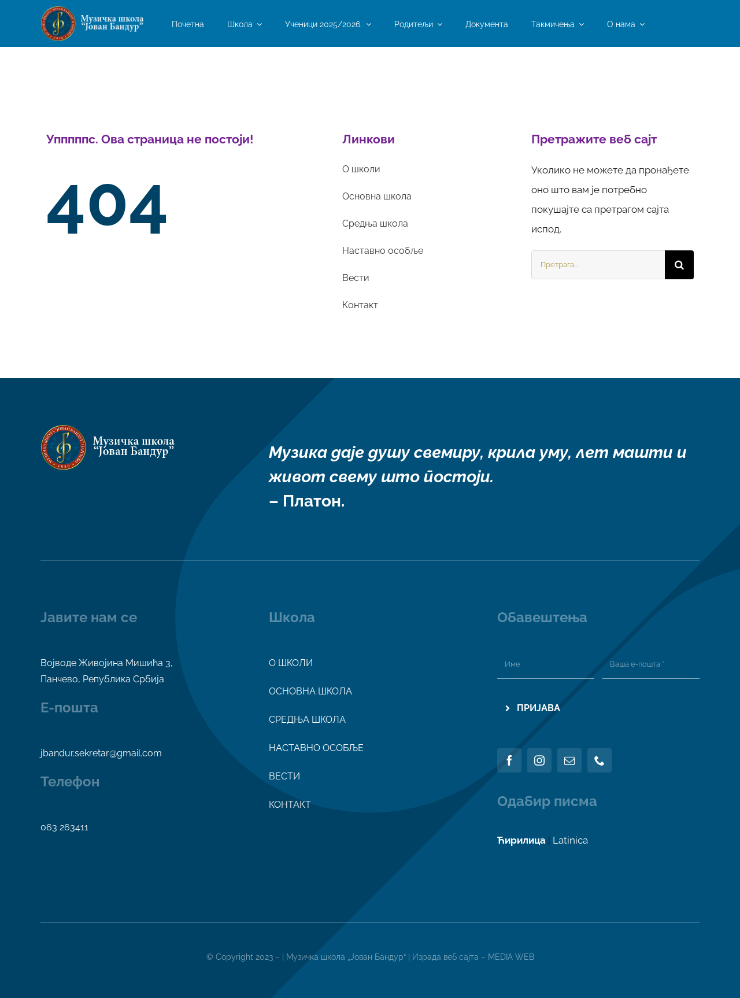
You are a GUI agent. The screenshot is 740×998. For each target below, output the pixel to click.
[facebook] (509, 760)
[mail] (569, 760)
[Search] (679, 264)
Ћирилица (521, 840)
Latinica (570, 840)
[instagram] (539, 760)
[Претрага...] (598, 264)
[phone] (599, 760)
